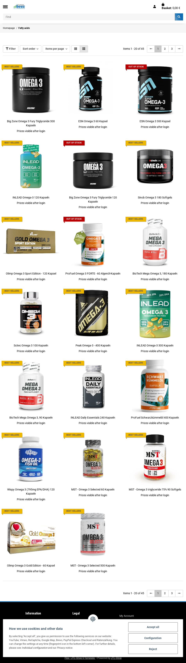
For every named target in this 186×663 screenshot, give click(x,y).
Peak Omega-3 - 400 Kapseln (93, 345)
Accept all (153, 627)
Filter (11, 48)
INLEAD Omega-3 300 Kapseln (155, 345)
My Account (126, 615)
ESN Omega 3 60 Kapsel (92, 121)
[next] (179, 48)
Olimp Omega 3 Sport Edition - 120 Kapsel (31, 273)
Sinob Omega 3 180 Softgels (155, 197)
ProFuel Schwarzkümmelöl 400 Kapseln (155, 417)
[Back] (151, 48)
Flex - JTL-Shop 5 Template (80, 658)
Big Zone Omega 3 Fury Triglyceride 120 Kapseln (93, 199)
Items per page (54, 48)
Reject (153, 649)
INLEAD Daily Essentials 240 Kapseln (93, 417)
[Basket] (171, 6)
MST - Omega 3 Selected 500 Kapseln (92, 565)
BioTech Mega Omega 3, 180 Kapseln (155, 273)
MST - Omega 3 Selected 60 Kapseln (93, 489)
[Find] (89, 16)
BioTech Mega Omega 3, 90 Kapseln (31, 417)
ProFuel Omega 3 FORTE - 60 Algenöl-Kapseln (92, 273)
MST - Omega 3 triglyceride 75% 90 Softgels (155, 489)
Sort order (29, 48)
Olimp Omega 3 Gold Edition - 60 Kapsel (31, 565)
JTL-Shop (116, 658)
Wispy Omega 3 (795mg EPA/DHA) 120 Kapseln (31, 491)
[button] (154, 6)
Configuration (153, 638)
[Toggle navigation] (5, 7)
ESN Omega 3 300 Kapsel (155, 121)
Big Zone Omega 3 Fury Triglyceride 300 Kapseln (31, 123)
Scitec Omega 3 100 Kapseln (31, 345)
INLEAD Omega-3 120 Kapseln (31, 197)
